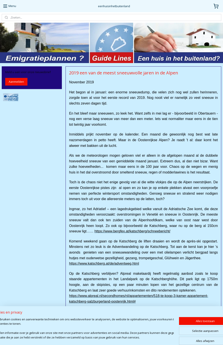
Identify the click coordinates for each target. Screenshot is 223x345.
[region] (82, 328)
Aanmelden (16, 82)
